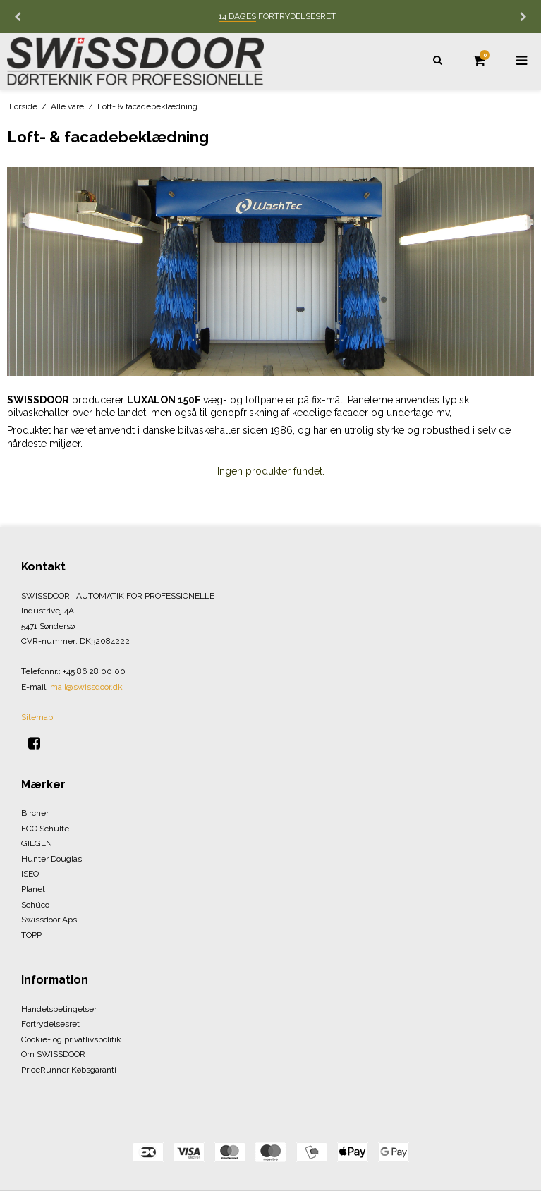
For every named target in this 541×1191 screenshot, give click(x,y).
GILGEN (36, 843)
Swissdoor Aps (49, 919)
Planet (33, 889)
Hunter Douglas (51, 859)
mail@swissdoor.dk (86, 687)
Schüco (35, 905)
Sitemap (37, 717)
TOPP (31, 935)
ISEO (30, 874)
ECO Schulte (45, 828)
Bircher (35, 813)
